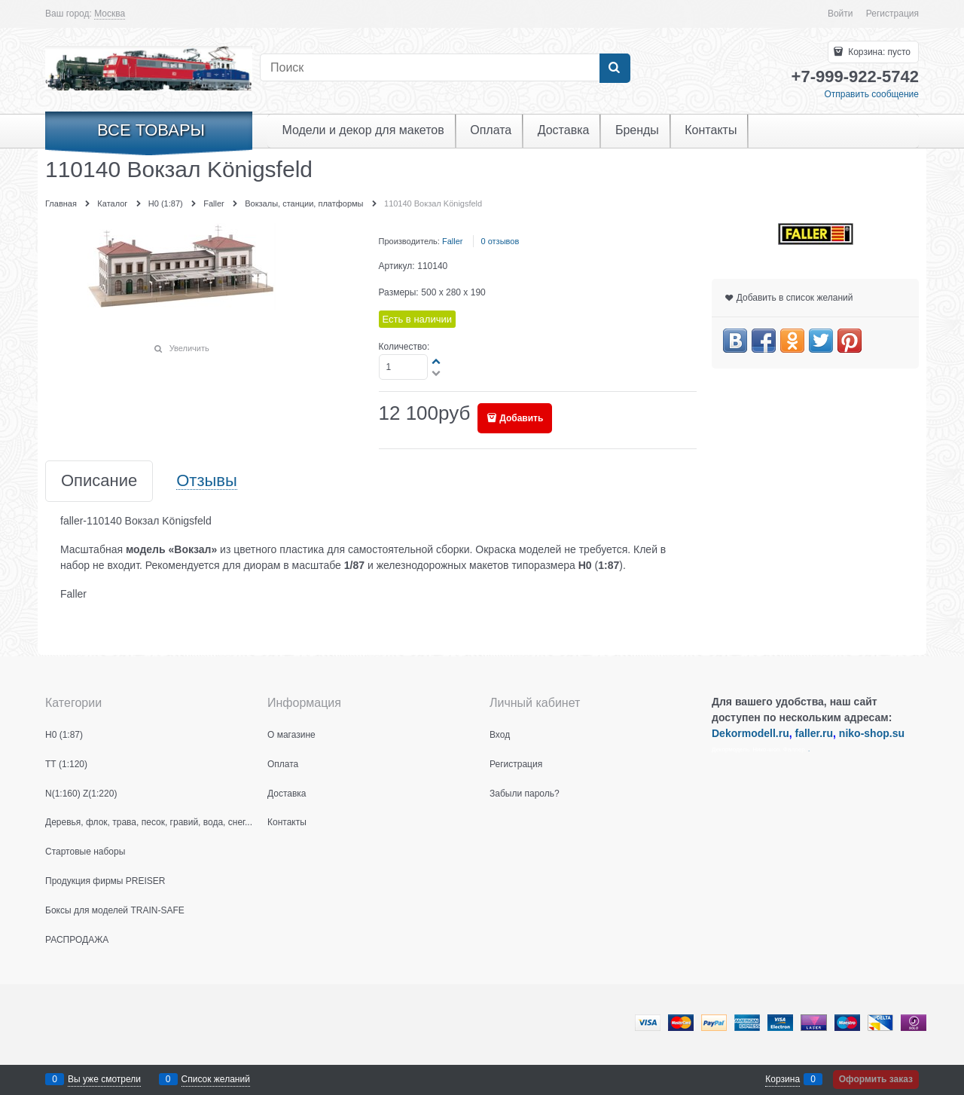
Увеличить (189, 348)
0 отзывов (500, 241)
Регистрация (892, 13)
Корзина (782, 1079)
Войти (840, 13)
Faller (452, 241)
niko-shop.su (872, 733)
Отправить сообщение (871, 94)
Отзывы (206, 481)
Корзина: (878, 52)
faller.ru (814, 733)
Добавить (521, 418)
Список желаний (216, 1079)
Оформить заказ (876, 1079)
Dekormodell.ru (750, 733)
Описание (99, 481)
